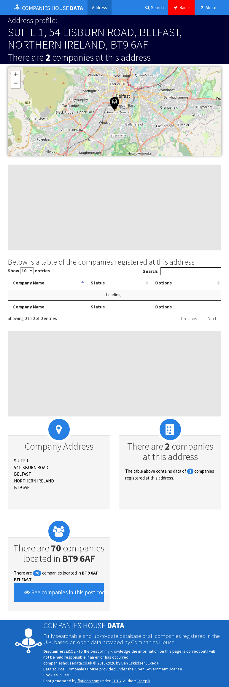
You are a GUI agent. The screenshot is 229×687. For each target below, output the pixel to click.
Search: (182, 271)
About (208, 7)
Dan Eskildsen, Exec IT (140, 663)
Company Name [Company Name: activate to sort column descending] (28, 283)
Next (212, 318)
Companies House (82, 669)
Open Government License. (159, 669)
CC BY (116, 680)
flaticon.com (88, 680)
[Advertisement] (114, 207)
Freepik (143, 680)
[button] (114, 103)
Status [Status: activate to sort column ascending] (116, 283)
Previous (189, 318)
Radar (181, 7)
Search (154, 7)
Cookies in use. (56, 675)
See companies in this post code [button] (63, 592)
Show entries (29, 270)
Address (99, 7)
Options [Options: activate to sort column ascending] (173, 283)
